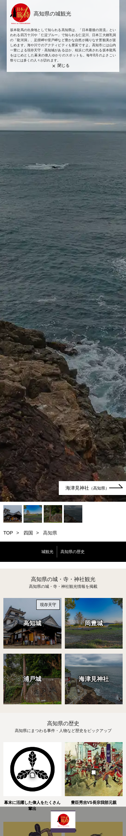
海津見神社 (87, 488)
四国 (28, 532)
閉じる (63, 65)
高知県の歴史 (72, 551)
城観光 (47, 551)
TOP (8, 532)
